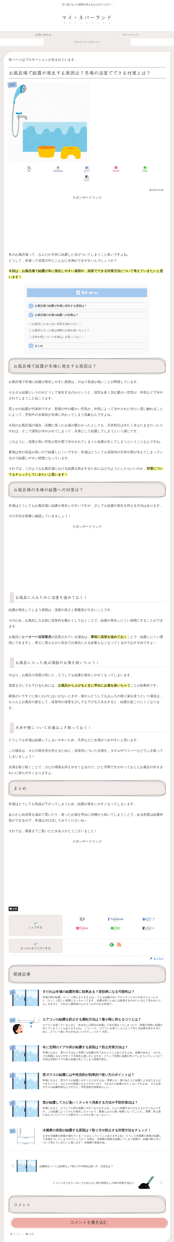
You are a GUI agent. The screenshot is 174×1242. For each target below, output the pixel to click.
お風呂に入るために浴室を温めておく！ (57, 315)
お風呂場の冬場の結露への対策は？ (57, 306)
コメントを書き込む (89, 1215)
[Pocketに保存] (100, 169)
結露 (13, 901)
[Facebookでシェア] (47, 169)
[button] (152, 169)
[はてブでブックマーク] (73, 169)
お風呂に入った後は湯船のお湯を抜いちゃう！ (61, 322)
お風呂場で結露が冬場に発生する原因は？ (61, 297)
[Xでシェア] (21, 169)
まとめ (39, 337)
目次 (84, 283)
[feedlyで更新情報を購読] (112, 936)
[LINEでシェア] (126, 169)
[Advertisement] (87, 216)
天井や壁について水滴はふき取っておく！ (58, 328)
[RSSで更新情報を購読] (119, 936)
